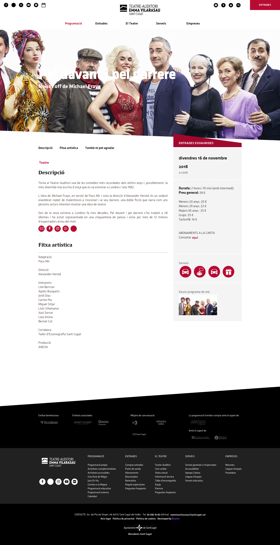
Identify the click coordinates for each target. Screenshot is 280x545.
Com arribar (161, 469)
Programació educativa (99, 488)
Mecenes (229, 465)
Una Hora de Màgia (97, 477)
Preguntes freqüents (135, 488)
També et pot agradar (99, 147)
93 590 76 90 (153, 515)
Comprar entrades (134, 465)
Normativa (130, 480)
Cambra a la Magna (97, 484)
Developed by (169, 519)
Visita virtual (161, 473)
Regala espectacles (135, 484)
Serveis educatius (194, 480)
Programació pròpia (97, 465)
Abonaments (131, 473)
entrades (265, 5)
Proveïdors (230, 473)
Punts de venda (133, 469)
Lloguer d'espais (193, 477)
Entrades (101, 23)
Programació (73, 23)
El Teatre (132, 23)
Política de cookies (146, 519)
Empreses (193, 23)
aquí (195, 237)
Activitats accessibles (98, 473)
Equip (158, 484)
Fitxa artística (69, 147)
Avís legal (106, 519)
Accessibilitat (192, 469)
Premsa (159, 488)
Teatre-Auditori (163, 465)
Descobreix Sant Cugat (140, 534)
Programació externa (98, 492)
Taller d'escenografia (165, 480)
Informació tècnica (164, 477)
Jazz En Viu (93, 480)
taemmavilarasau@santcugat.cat (188, 515)
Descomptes (131, 477)
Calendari (92, 496)
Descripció (45, 147)
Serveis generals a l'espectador (200, 465)
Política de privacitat (123, 519)
